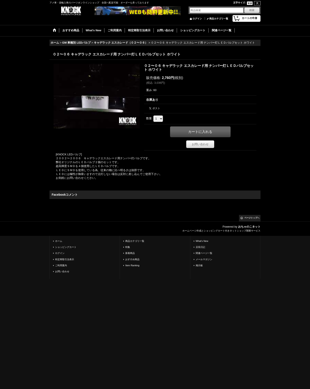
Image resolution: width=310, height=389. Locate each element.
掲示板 (199, 265)
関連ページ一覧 (204, 253)
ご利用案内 (61, 265)
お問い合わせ (200, 144)
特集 (127, 247)
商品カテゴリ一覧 (218, 18)
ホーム (58, 241)
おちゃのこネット (249, 226)
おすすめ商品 (132, 259)
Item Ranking (132, 265)
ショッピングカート (65, 247)
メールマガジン (204, 259)
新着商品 (130, 253)
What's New (202, 241)
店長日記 (200, 247)
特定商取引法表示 (64, 259)
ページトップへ (251, 218)
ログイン (197, 18)
